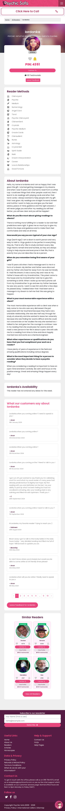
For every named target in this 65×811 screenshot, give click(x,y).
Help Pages (39, 745)
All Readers (16, 20)
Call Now (32, 70)
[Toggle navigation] (61, 3)
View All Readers (32, 694)
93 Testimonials (32, 75)
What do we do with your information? (15, 769)
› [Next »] (51, 596)
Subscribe (32, 725)
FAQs (36, 742)
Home (7, 20)
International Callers (26, 808)
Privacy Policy (10, 760)
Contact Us (39, 739)
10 (47, 596)
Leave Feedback (33, 80)
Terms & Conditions (12, 765)
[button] (32, 11)
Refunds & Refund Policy (14, 762)
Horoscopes (9, 750)
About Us (8, 742)
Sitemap (40, 808)
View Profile (22, 650)
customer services (26, 785)
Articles (7, 747)
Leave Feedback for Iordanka (22, 605)
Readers (7, 745)
